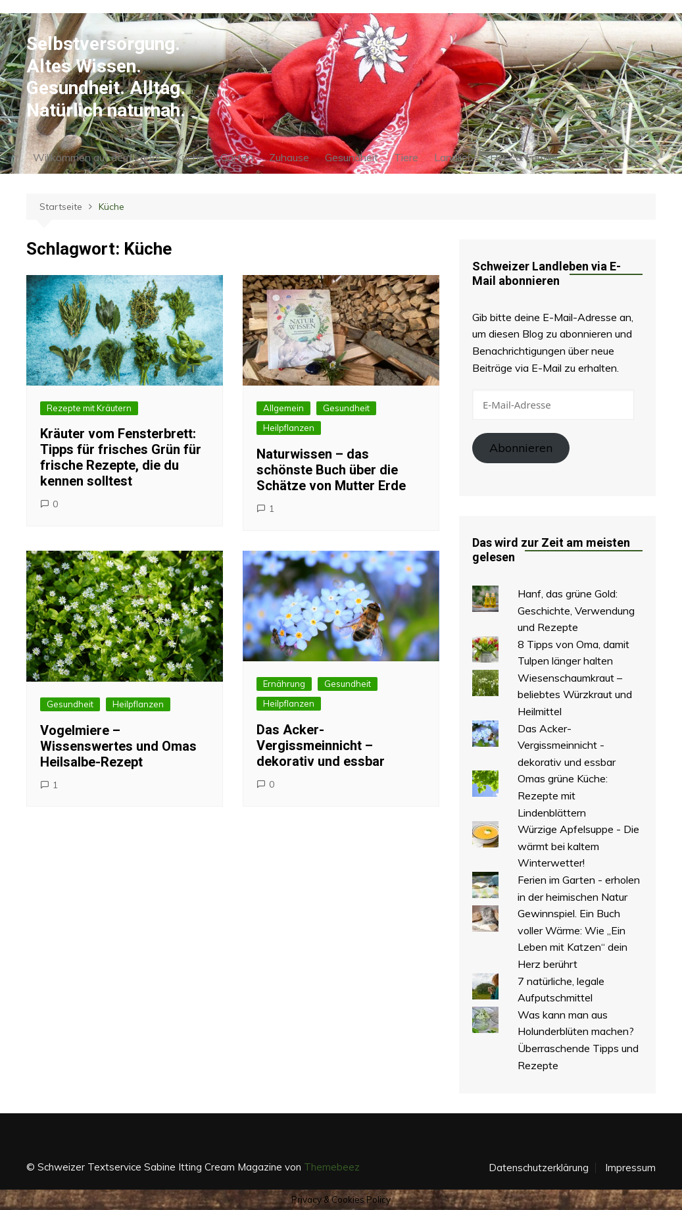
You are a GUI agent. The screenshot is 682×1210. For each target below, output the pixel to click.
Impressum (630, 1168)
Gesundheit (351, 157)
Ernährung (284, 683)
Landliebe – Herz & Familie (496, 157)
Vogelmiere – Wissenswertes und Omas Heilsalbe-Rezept (118, 746)
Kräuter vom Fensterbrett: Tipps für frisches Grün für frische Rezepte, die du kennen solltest (120, 457)
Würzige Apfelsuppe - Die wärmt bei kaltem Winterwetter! (578, 845)
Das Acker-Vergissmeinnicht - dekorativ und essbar (567, 745)
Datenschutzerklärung (539, 1168)
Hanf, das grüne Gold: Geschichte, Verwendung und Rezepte (576, 610)
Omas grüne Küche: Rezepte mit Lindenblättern (563, 795)
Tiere (406, 157)
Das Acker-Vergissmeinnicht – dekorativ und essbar (320, 745)
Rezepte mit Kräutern (89, 408)
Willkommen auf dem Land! (96, 157)
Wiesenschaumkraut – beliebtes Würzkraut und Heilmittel (575, 694)
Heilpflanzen (288, 427)
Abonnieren (520, 447)
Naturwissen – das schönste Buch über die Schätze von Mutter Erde (331, 469)
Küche (190, 157)
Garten (236, 157)
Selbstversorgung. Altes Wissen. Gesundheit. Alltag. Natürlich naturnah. (105, 77)
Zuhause (289, 157)
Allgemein (283, 408)
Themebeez (332, 1167)
